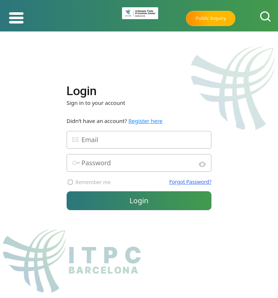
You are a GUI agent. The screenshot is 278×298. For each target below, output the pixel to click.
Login (139, 200)
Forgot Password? (190, 181)
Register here (146, 120)
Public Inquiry (210, 18)
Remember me (93, 182)
